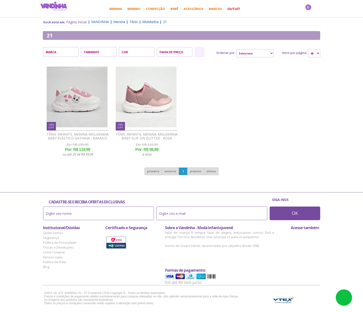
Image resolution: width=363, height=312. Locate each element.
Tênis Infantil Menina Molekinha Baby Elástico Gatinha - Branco (78, 136)
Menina (115, 9)
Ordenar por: (225, 53)
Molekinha (150, 21)
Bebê (174, 9)
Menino (134, 9)
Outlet (233, 9)
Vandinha (100, 21)
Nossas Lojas (53, 257)
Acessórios (194, 9)
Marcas (215, 9)
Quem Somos (53, 233)
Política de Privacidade (59, 242)
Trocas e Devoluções (58, 247)
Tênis (133, 21)
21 (165, 21)
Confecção (155, 9)
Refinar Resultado (199, 52)
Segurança (51, 237)
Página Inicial (76, 22)
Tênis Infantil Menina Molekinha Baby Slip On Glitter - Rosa (147, 136)
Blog (46, 267)
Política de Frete (54, 262)
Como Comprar (54, 252)
